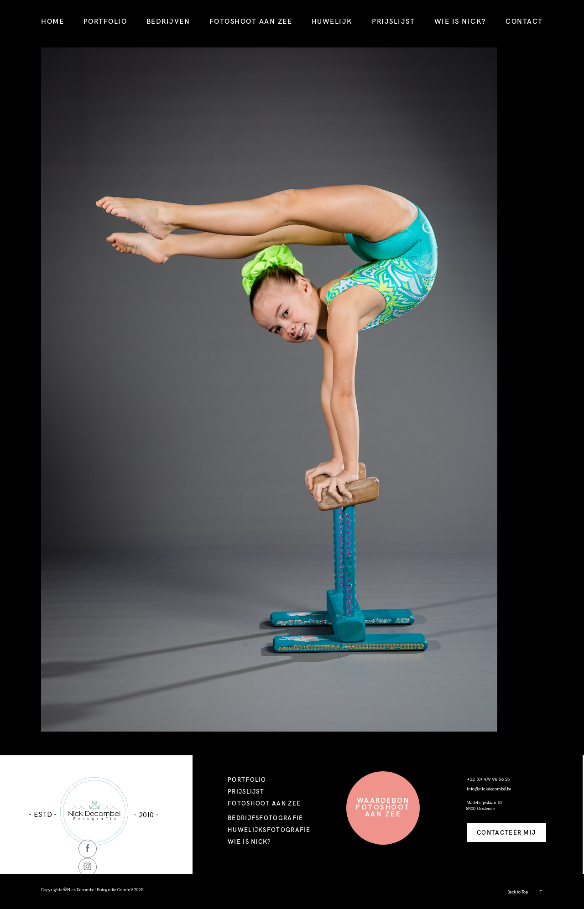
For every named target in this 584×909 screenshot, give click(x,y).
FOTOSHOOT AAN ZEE (250, 21)
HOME (52, 21)
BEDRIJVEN (168, 21)
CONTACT (524, 21)
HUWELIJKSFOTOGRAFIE (269, 829)
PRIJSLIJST (393, 21)
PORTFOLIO (105, 21)
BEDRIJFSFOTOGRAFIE (265, 817)
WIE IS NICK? (460, 21)
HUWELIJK (332, 21)
